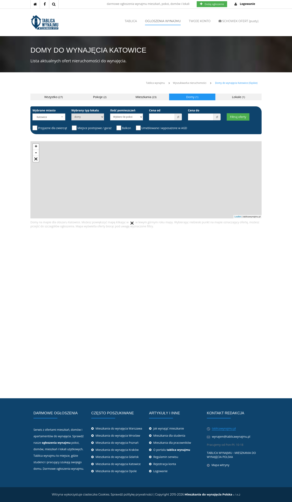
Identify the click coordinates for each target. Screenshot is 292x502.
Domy (192, 97)
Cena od (154, 110)
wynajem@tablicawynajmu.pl (231, 436)
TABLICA (131, 21)
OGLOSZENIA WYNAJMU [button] (163, 21)
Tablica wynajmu (155, 83)
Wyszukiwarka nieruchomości (189, 83)
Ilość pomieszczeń (122, 110)
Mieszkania (145, 97)
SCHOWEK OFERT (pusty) (239, 21)
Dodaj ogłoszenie (212, 4)
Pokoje (99, 97)
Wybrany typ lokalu (85, 110)
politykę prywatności (138, 494)
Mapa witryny (220, 465)
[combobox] (48, 116)
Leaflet (237, 216)
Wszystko (53, 97)
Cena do (193, 110)
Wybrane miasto (44, 110)
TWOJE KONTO (199, 21)
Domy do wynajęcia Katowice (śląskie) (236, 83)
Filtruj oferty (238, 117)
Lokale (238, 97)
